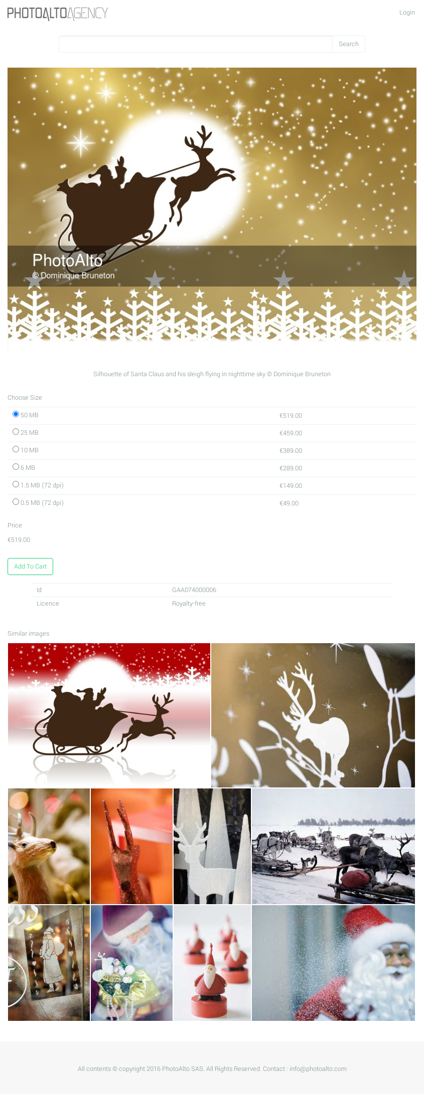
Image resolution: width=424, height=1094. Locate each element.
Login (407, 12)
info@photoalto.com (318, 1068)
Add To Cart (30, 566)
